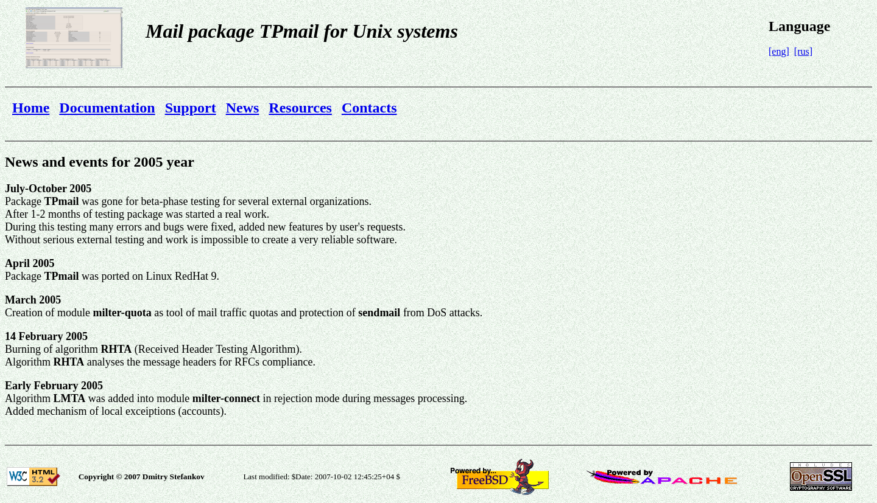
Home (30, 108)
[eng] (779, 51)
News (242, 108)
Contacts (369, 108)
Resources (300, 108)
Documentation (107, 108)
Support (190, 108)
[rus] (803, 51)
